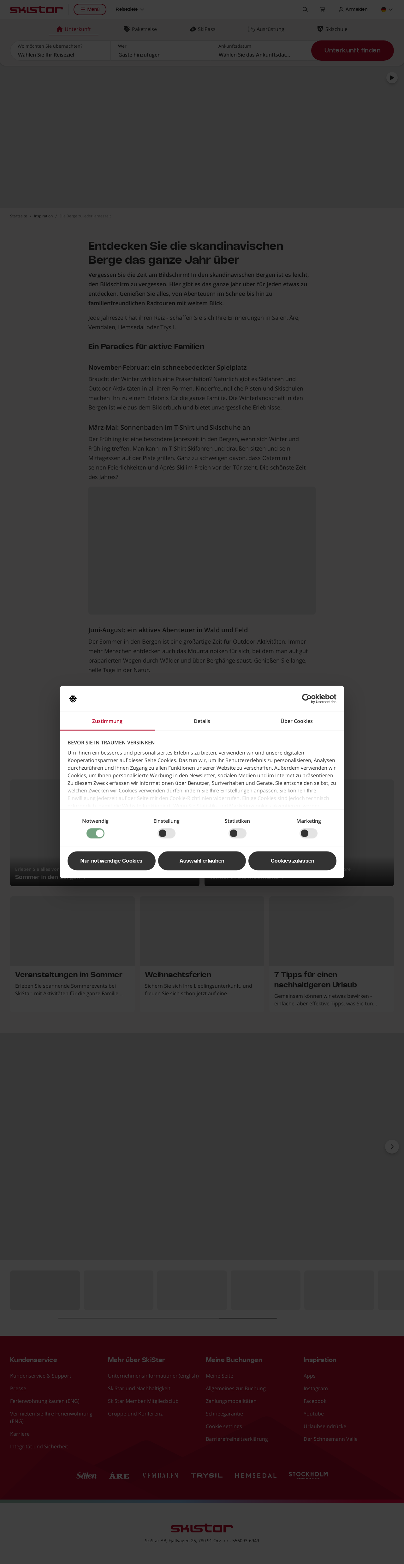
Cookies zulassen (292, 861)
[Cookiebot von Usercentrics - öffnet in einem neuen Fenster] (308, 699)
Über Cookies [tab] (297, 721)
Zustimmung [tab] (107, 721)
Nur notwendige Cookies (111, 861)
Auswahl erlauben (202, 861)
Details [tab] (202, 721)
